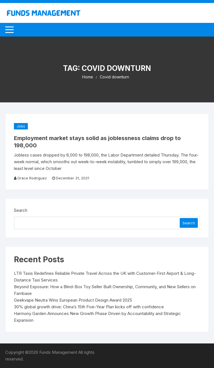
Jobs (21, 126)
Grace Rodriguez (32, 178)
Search (20, 210)
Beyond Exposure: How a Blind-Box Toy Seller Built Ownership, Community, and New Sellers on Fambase (105, 290)
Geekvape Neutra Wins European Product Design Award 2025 (73, 300)
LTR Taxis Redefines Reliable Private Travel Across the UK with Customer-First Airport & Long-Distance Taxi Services (105, 277)
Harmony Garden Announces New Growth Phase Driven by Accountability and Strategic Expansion (97, 317)
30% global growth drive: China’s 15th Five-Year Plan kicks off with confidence (89, 306)
